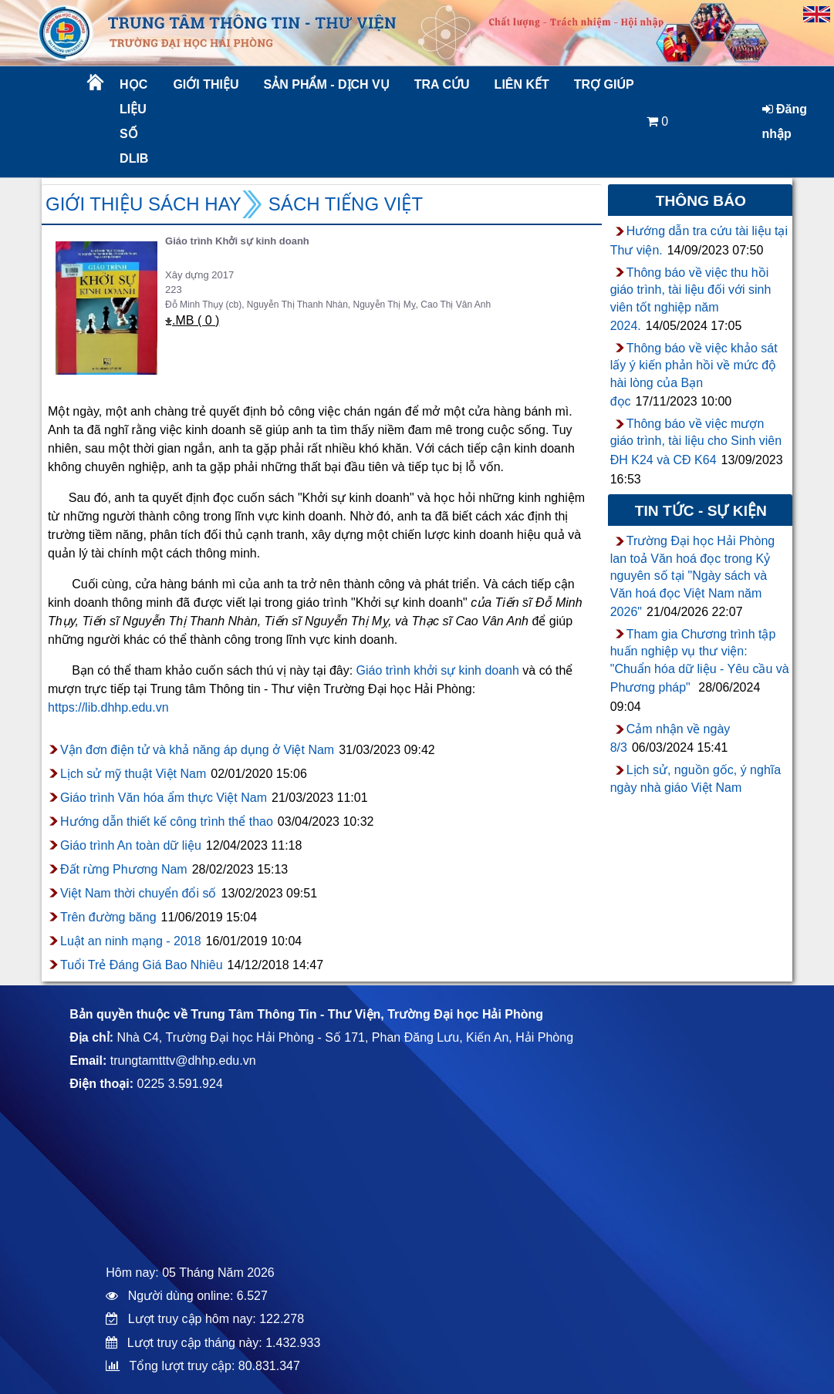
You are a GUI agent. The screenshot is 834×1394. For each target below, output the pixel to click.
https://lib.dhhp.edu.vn (108, 707)
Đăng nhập (784, 121)
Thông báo (701, 201)
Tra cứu (442, 84)
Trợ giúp (604, 84)
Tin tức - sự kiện (701, 511)
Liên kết (522, 84)
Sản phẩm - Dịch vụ (325, 84)
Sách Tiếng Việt (345, 204)
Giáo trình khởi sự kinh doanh (437, 670)
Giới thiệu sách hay (143, 204)
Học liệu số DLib (134, 121)
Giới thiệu (205, 84)
